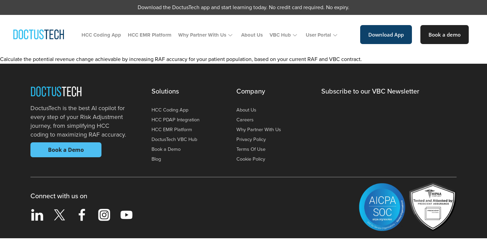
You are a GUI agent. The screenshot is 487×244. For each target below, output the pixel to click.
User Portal (321, 35)
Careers (245, 119)
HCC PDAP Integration (178, 119)
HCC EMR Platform (149, 35)
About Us (252, 35)
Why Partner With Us (205, 35)
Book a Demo (66, 150)
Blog (157, 159)
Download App (386, 34)
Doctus (56, 93)
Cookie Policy (252, 159)
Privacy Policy (252, 139)
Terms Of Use (252, 149)
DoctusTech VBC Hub (177, 139)
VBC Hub (283, 35)
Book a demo (444, 34)
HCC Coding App (101, 35)
